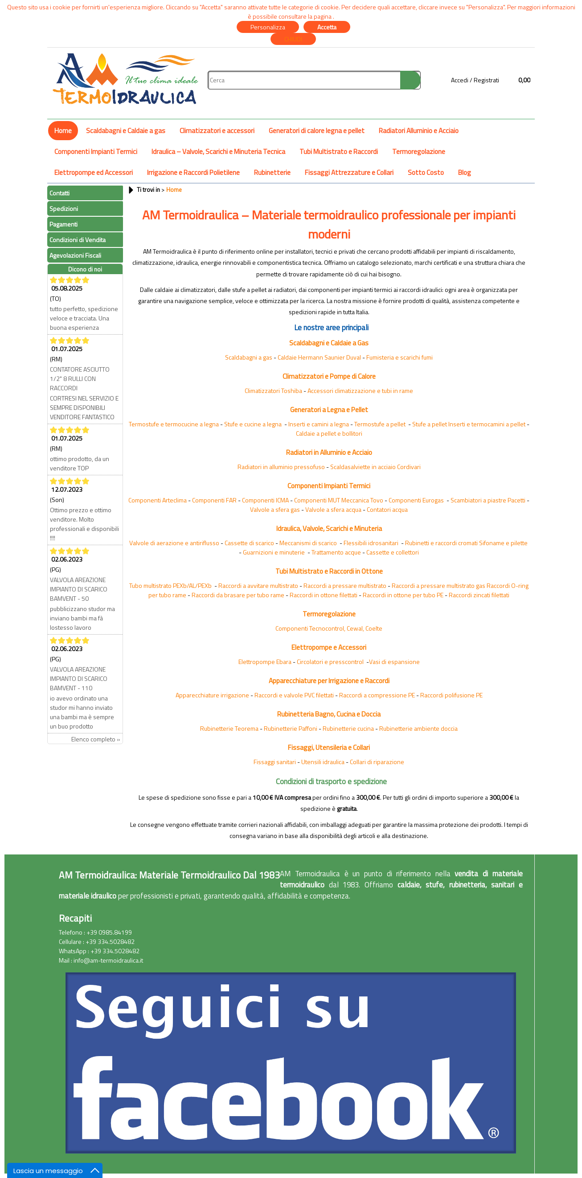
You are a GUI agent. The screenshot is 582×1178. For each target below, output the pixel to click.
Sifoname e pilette (503, 542)
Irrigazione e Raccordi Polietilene (193, 172)
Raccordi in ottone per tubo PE (403, 594)
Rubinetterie (272, 172)
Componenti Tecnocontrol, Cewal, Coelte (328, 628)
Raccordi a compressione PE (377, 695)
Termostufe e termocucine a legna (174, 424)
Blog (464, 172)
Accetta (326, 27)
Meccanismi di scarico (308, 542)
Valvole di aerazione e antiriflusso (174, 542)
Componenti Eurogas (416, 500)
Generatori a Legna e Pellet (329, 410)
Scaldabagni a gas (248, 357)
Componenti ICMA (265, 500)
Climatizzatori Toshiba (273, 390)
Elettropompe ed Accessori (93, 172)
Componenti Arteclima (157, 500)
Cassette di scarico (249, 542)
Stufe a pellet (429, 424)
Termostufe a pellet (380, 424)
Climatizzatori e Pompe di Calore (329, 376)
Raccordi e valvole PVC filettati (294, 695)
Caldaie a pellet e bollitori (329, 433)
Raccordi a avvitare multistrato (258, 585)
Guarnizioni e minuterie (274, 552)
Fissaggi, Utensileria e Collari (329, 747)
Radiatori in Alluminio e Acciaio (329, 452)
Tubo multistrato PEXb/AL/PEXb (170, 585)
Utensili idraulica (322, 761)
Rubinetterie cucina (348, 728)
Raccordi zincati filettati (479, 594)
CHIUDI (293, 39)
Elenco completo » (95, 739)
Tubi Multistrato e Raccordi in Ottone (329, 571)
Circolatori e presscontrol (330, 661)
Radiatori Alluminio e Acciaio (419, 130)
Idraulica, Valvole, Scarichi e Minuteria (329, 528)
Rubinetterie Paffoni (290, 728)
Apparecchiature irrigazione (212, 695)
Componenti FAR (214, 500)
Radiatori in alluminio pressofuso (281, 466)
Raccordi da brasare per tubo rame (238, 594)
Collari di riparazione (377, 761)
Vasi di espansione (394, 661)
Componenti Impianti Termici (95, 151)
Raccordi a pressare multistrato (344, 585)
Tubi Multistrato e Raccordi (338, 151)
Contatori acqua (387, 509)
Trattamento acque (336, 552)
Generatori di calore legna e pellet (317, 130)
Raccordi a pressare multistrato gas (438, 585)
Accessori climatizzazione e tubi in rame (360, 390)
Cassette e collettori (392, 552)
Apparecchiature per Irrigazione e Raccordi (329, 681)
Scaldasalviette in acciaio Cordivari (375, 466)
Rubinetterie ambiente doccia (418, 728)
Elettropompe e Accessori (328, 647)
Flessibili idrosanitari (371, 542)
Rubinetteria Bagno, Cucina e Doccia (329, 714)
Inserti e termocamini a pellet (486, 424)
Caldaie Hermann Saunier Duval (319, 357)
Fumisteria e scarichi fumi (399, 357)
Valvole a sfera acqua (333, 509)
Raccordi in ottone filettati (323, 594)
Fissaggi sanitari (275, 761)
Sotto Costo (426, 172)
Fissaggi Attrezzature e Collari (349, 172)
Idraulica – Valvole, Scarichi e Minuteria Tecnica (218, 151)
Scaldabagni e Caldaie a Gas (329, 343)
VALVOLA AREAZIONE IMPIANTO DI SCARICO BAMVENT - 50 (78, 589)
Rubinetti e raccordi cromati (441, 542)
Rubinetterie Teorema (229, 728)
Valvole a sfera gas (275, 509)
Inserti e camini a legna (318, 424)
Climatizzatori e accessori (217, 130)
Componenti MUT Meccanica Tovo (338, 500)
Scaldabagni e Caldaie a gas (125, 130)
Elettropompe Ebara (264, 661)
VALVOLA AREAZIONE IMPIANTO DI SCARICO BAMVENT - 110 (78, 678)
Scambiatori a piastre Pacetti (488, 500)
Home (63, 130)
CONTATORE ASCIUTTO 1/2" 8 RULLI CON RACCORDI (80, 378)
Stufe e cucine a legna (253, 424)
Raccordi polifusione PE (451, 695)
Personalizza (267, 27)
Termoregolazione (418, 151)
